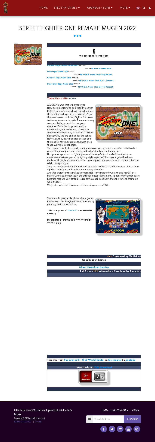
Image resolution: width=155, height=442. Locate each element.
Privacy (39, 422)
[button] (68, 8)
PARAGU (72, 211)
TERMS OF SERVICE (22, 422)
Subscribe (132, 419)
